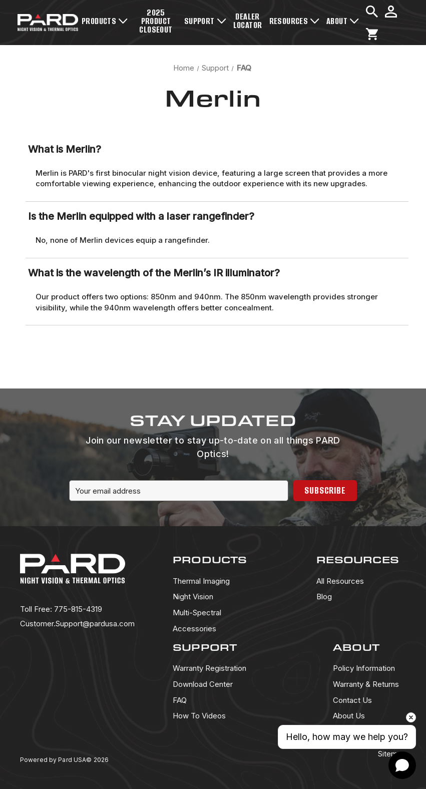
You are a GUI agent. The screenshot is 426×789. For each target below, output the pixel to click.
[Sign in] (391, 12)
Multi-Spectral (197, 612)
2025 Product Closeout (155, 21)
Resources (294, 21)
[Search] (372, 12)
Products (105, 21)
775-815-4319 (61, 609)
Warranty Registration (209, 668)
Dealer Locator (247, 21)
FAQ (180, 700)
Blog (324, 596)
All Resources (340, 581)
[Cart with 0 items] (372, 34)
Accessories (194, 628)
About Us (349, 715)
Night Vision (193, 596)
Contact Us (352, 700)
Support (205, 21)
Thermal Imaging (201, 581)
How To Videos (199, 715)
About (342, 21)
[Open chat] (402, 765)
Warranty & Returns (366, 684)
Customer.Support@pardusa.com (77, 623)
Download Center (203, 684)
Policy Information (364, 668)
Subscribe (325, 490)
